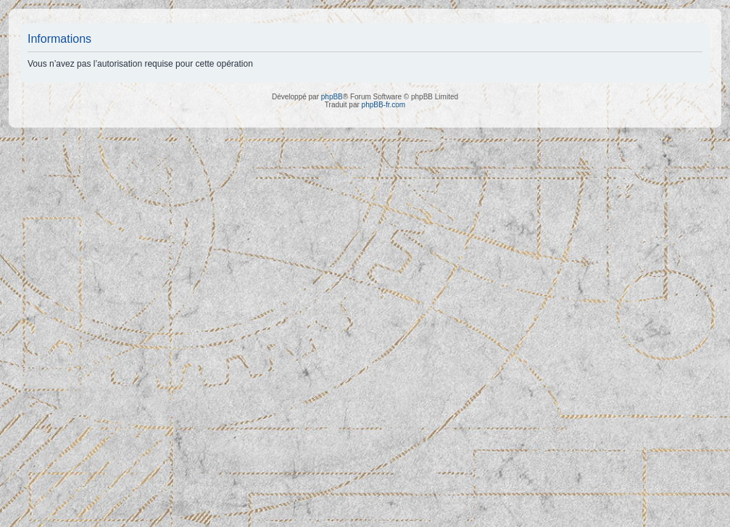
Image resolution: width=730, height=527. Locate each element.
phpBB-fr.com (384, 105)
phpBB (332, 97)
